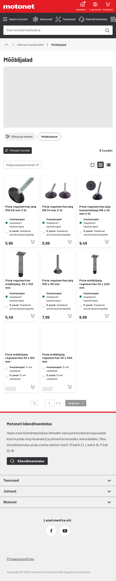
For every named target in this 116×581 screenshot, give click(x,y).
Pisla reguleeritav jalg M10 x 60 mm (57, 282)
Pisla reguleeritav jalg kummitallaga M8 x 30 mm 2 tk (94, 210)
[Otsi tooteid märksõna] (107, 30)
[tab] (42, 19)
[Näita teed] (6, 45)
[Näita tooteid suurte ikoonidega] (92, 165)
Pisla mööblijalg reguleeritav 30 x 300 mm (57, 358)
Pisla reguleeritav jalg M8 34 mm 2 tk (57, 208)
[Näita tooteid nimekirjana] (108, 165)
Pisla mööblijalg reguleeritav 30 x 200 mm (94, 284)
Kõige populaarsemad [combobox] (20, 165)
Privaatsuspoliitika (20, 559)
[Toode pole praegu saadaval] (33, 242)
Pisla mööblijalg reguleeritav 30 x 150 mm (20, 358)
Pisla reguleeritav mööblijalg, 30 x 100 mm (19, 284)
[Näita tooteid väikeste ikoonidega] (100, 165)
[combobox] (53, 30)
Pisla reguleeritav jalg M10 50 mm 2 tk (20, 208)
